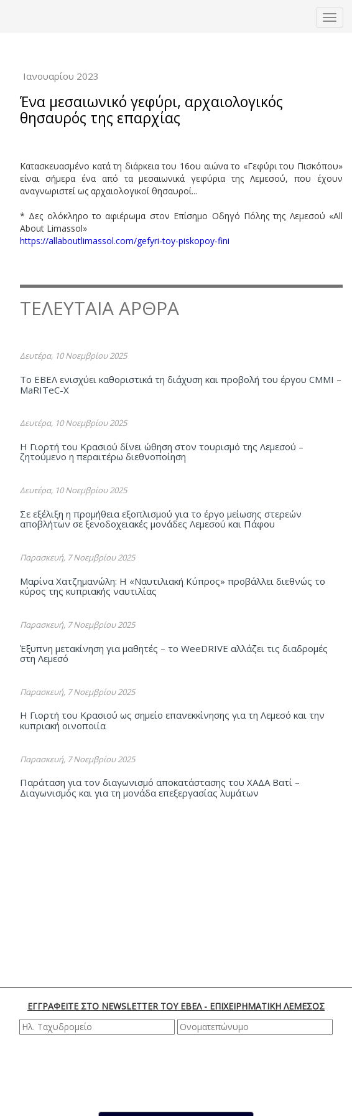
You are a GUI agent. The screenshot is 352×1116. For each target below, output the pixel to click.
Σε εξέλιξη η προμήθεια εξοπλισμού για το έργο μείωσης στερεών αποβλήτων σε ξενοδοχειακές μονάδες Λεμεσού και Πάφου (161, 519)
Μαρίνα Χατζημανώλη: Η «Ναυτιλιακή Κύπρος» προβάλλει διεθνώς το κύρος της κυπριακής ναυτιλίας (172, 586)
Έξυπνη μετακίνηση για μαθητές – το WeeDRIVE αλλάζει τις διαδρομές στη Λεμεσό (174, 653)
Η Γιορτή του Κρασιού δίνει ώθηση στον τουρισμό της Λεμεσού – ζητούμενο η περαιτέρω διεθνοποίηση (161, 451)
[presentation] (178, 1071)
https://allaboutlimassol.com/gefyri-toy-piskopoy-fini (126, 241)
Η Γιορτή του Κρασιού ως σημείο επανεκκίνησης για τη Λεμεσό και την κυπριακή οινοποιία (172, 720)
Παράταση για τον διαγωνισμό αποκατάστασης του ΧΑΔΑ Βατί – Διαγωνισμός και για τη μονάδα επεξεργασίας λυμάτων (160, 787)
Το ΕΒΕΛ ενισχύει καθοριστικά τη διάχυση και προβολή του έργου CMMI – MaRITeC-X (180, 384)
